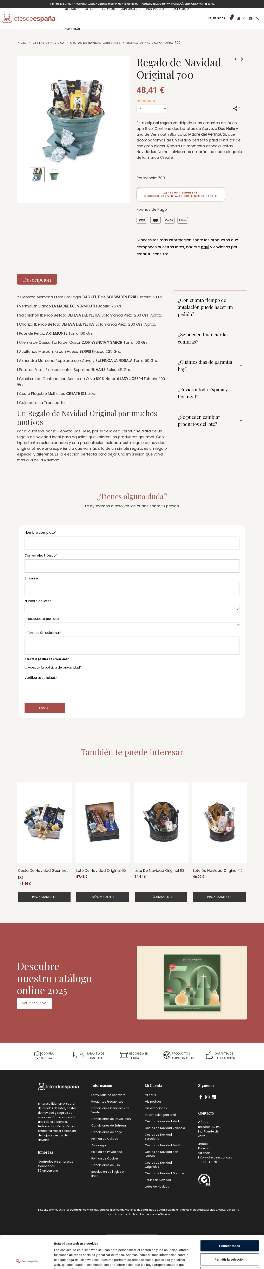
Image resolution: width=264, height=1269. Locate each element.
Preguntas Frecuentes (107, 1101)
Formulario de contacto (108, 1095)
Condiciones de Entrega (108, 1125)
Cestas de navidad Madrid (163, 1121)
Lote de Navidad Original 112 (218, 870)
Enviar (45, 708)
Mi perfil (150, 1095)
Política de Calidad (104, 1139)
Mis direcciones (156, 1108)
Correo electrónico (41, 555)
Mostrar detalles (223, 1261)
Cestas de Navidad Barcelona (158, 1136)
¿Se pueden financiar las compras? (203, 338)
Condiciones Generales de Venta (110, 1110)
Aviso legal (98, 1145)
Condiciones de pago (106, 1132)
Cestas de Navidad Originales (158, 1165)
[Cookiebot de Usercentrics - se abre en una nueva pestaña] (27, 1261)
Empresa (32, 578)
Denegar (229, 1242)
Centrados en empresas (55, 1162)
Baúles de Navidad (158, 1180)
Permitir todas (229, 1215)
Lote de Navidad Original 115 (101, 870)
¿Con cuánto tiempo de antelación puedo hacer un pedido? (205, 307)
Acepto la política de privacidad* (54, 667)
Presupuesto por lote (42, 618)
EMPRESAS (72, 29)
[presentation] (56, 690)
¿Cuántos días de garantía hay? (205, 365)
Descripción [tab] (37, 279)
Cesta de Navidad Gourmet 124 (43, 874)
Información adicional (43, 632)
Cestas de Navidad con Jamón (161, 1154)
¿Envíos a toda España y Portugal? (203, 393)
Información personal (160, 1115)
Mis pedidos (153, 1101)
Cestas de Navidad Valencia (165, 1128)
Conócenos (46, 1166)
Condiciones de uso (105, 1165)
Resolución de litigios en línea (108, 1174)
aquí (205, 247)
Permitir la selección (229, 1228)
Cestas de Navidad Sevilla (163, 1145)
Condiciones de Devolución (111, 1119)
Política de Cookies (105, 1158)
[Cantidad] (152, 109)
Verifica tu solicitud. (41, 677)
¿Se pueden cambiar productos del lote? (199, 420)
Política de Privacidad (106, 1152)
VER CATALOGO (34, 1003)
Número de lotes (38, 601)
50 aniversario (48, 1171)
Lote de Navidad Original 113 (159, 870)
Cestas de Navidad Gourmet (165, 1173)
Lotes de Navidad (157, 1186)
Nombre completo (40, 532)
